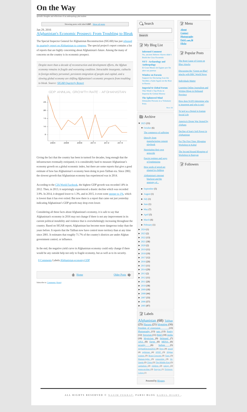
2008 (143, 293)
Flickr (184, 43)
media (170, 335)
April (146, 214)
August (147, 194)
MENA (166, 341)
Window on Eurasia (152, 75)
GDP (87, 260)
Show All (169, 108)
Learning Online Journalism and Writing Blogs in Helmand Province (193, 91)
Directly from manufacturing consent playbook (156, 141)
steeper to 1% (116, 193)
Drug (161, 348)
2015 (143, 265)
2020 (143, 245)
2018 (143, 253)
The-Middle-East (163, 362)
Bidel (160, 335)
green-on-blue (144, 369)
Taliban (169, 320)
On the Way (56, 7)
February (148, 224)
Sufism (164, 345)
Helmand (165, 338)
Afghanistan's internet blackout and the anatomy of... (154, 179)
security (144, 345)
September (149, 188)
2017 (143, 257)
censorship (160, 359)
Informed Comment (152, 51)
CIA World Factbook (66, 184)
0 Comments (45, 260)
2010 (143, 285)
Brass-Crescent (155, 355)
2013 (143, 273)
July (146, 199)
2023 (143, 233)
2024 (143, 229)
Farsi (167, 355)
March (147, 219)
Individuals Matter (187, 81)
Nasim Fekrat (120, 395)
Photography (144, 331)
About (184, 29)
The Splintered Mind (152, 97)
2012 (143, 277)
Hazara (148, 324)
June (146, 204)
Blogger (161, 380)
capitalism (143, 366)
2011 (143, 281)
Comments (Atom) (54, 282)
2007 (143, 297)
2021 (143, 241)
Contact (184, 33)
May (146, 209)
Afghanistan (67, 260)
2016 (143, 261)
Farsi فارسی (187, 40)
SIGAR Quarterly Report (70, 83)
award (170, 348)
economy (79, 260)
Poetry (170, 331)
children (156, 366)
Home (79, 274)
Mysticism (149, 338)
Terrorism (147, 335)
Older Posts (120, 274)
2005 (143, 305)
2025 (143, 123)
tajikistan (146, 352)
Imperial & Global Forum (155, 87)
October (147, 128)
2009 (143, 289)
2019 (143, 249)
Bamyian (158, 369)
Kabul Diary (169, 395)
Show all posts (99, 24)
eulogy (166, 366)
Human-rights (144, 359)
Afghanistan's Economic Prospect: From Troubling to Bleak (85, 33)
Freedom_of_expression (153, 328)
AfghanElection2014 (147, 348)
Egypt (153, 341)
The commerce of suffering (156, 132)
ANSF (159, 352)
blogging (163, 324)
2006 (143, 301)
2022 (143, 237)
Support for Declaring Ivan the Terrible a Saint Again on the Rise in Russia (157, 81)
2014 (143, 269)
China (150, 362)
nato (159, 331)
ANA (141, 341)
